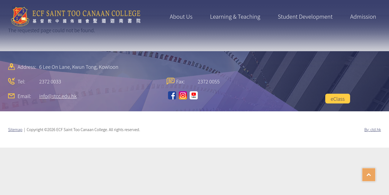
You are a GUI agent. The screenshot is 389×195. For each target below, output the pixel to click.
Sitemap (15, 129)
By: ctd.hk (372, 129)
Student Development (305, 16)
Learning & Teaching (235, 16)
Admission (363, 16)
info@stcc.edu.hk (58, 95)
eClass (338, 98)
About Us (181, 16)
